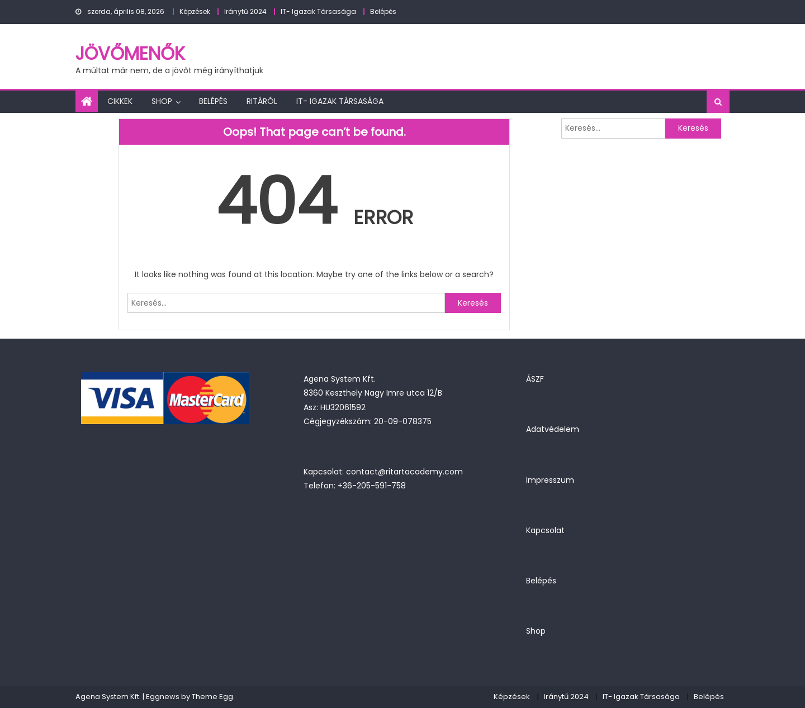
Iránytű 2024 (245, 11)
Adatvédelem (552, 429)
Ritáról (262, 101)
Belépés (383, 11)
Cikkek (119, 101)
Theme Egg (212, 696)
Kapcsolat (545, 530)
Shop (161, 101)
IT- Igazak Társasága (318, 11)
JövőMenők (130, 53)
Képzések (194, 11)
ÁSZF (535, 378)
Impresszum (550, 480)
